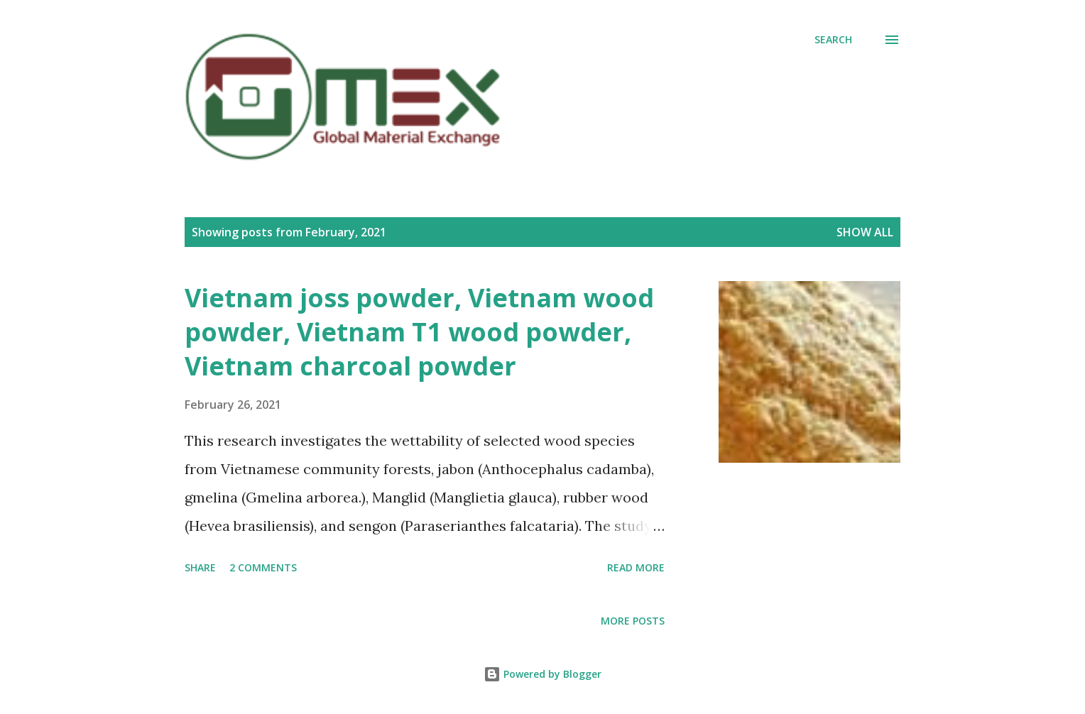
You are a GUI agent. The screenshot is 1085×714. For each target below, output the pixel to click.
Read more (636, 567)
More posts (633, 620)
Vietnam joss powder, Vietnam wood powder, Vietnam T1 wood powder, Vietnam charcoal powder (419, 331)
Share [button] (200, 567)
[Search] (833, 39)
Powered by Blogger (542, 674)
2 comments (263, 567)
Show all (864, 232)
